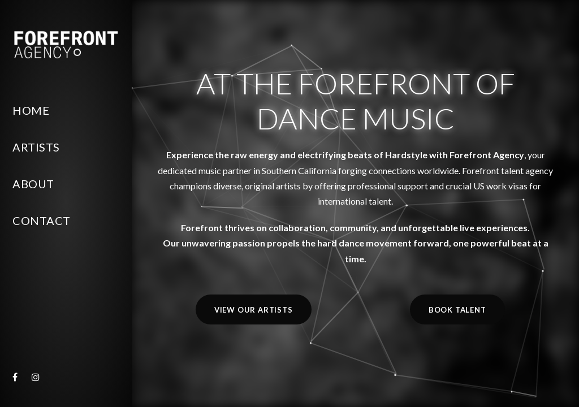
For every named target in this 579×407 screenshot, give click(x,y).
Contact (41, 220)
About (33, 183)
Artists (36, 147)
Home (30, 110)
